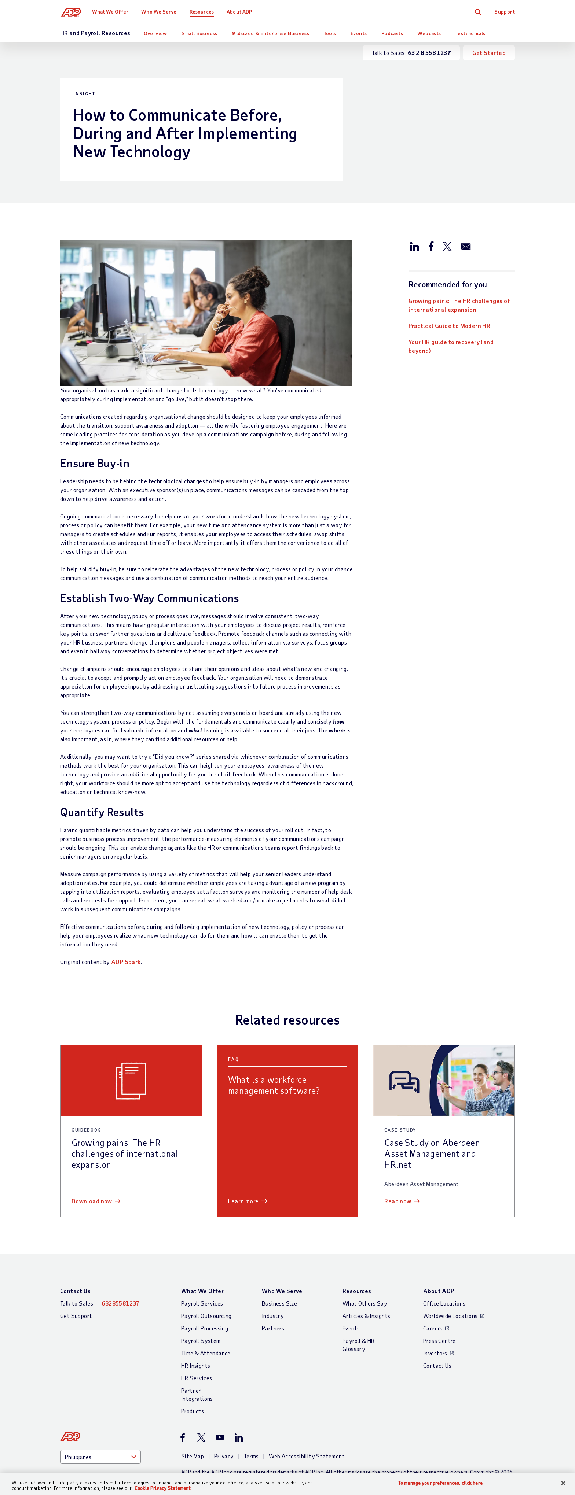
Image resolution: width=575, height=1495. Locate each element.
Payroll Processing (204, 1328)
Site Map (192, 1455)
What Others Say (365, 1303)
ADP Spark (126, 961)
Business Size (279, 1303)
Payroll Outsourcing (206, 1315)
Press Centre (439, 1340)
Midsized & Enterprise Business (270, 33)
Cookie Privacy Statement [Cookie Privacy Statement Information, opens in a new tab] (163, 1488)
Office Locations (444, 1303)
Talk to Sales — (100, 1303)
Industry (273, 1315)
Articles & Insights (367, 1315)
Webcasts (429, 33)
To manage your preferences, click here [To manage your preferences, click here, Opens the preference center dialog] (440, 1483)
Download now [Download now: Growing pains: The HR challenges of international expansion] (92, 1200)
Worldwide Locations (450, 1315)
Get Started (489, 52)
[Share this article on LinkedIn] (415, 246)
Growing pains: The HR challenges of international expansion (459, 305)
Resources (203, 11)
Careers (433, 1328)
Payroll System (201, 1340)
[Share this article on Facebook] (431, 246)
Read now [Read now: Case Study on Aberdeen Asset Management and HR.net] (397, 1200)
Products (192, 1410)
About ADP (240, 11)
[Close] (563, 1483)
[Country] (100, 1457)
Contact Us (75, 1290)
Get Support (76, 1315)
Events (359, 33)
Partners (273, 1328)
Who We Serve (160, 11)
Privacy (224, 1455)
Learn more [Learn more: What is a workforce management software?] (243, 1200)
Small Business (199, 33)
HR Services (196, 1377)
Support (504, 11)
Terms (251, 1455)
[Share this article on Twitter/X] (447, 246)
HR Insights (195, 1365)
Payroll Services (202, 1303)
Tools (330, 33)
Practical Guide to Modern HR (449, 325)
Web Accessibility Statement (307, 1455)
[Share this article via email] (465, 246)
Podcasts (392, 33)
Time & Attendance (206, 1353)
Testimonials (470, 33)
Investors (435, 1353)
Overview (155, 33)
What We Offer (112, 11)
